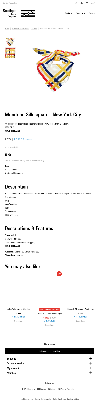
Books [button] (67, 13)
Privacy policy (46, 399)
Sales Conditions (59, 399)
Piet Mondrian (11, 169)
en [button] (92, 3)
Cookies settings (73, 399)
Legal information (26, 399)
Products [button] (79, 13)
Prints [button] (91, 13)
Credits (37, 399)
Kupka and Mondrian (14, 173)
